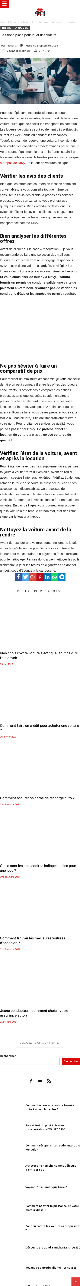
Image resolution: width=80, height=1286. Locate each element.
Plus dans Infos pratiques (38, 591)
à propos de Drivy (12, 163)
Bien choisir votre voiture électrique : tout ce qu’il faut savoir (39, 655)
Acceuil (4, 22)
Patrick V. (11, 45)
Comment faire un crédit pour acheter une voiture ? (39, 727)
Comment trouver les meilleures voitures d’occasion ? (32, 940)
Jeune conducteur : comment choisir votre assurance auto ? (34, 1012)
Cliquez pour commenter (40, 1042)
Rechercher (8, 1056)
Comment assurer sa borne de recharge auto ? (37, 798)
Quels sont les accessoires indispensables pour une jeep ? (38, 868)
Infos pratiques (21, 22)
